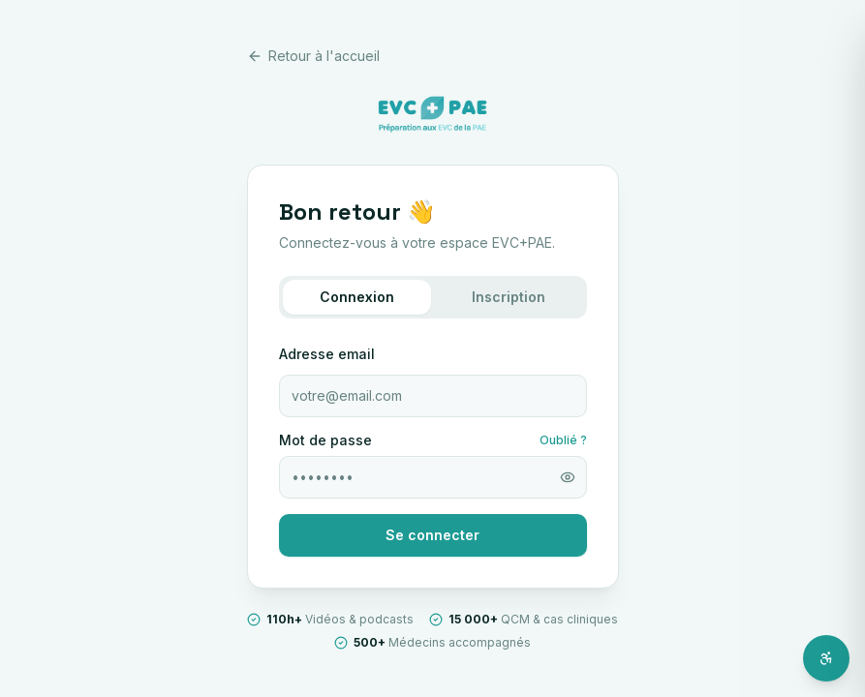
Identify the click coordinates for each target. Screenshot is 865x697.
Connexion (357, 296)
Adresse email (327, 354)
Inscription (508, 296)
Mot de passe (325, 440)
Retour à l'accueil (313, 55)
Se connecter (432, 535)
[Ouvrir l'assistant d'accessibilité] (826, 658)
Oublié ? (563, 440)
